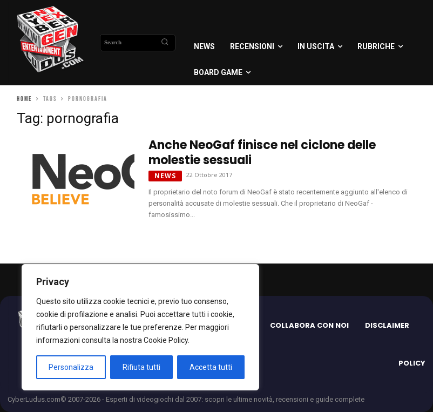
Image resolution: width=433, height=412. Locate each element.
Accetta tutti (211, 367)
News (165, 175)
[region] (140, 327)
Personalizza (71, 367)
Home (24, 99)
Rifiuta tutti (141, 367)
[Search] (164, 42)
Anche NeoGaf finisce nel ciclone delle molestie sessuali (262, 152)
